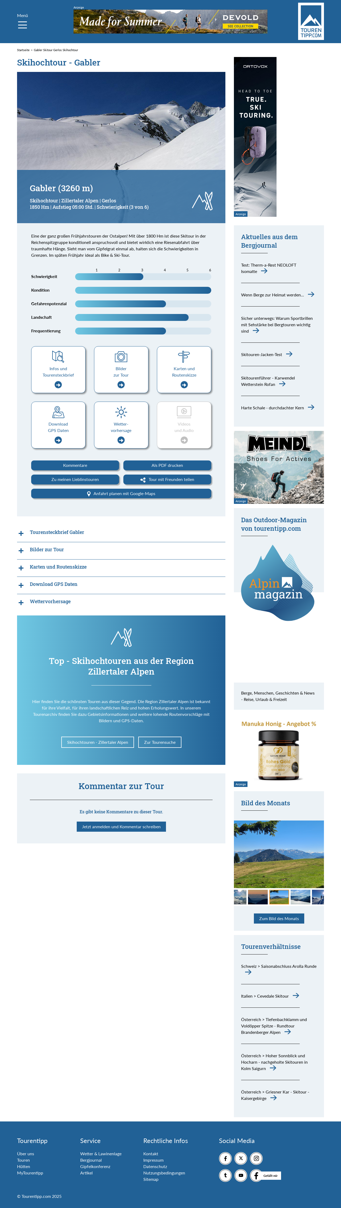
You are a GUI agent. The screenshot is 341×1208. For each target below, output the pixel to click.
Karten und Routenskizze (184, 377)
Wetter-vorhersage (121, 432)
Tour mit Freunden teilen (167, 480)
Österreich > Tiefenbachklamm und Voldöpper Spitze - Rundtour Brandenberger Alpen (274, 1026)
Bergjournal (91, 1159)
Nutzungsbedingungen (164, 1172)
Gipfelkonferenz (95, 1166)
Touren (23, 1159)
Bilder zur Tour (121, 377)
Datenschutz (155, 1166)
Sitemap (151, 1179)
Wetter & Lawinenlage (100, 1153)
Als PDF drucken (167, 465)
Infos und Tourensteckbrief (58, 377)
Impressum (153, 1159)
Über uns (25, 1153)
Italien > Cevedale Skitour (265, 995)
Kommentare (75, 465)
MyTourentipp (30, 1172)
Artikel (86, 1172)
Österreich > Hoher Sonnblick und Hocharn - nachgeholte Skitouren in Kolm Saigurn (274, 1062)
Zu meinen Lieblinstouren (75, 479)
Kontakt (150, 1153)
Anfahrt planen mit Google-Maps (121, 494)
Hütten (23, 1166)
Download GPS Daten (58, 432)
